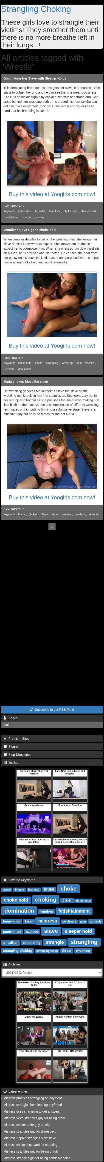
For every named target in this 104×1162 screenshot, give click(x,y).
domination (24, 211)
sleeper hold (88, 211)
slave (55, 514)
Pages (10, 718)
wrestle (39, 217)
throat (66, 951)
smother (10, 943)
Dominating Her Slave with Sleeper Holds (34, 78)
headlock (54, 211)
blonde (19, 889)
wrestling (67, 363)
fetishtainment (74, 911)
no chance (69, 921)
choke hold (70, 211)
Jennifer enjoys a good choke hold (29, 230)
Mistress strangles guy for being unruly (31, 1151)
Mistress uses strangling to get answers (31, 1111)
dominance (25, 369)
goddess (80, 514)
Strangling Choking (36, 9)
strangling (52, 363)
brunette (40, 211)
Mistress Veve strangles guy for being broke (34, 1118)
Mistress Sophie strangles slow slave (29, 1138)
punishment (12, 932)
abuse (7, 889)
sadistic (32, 932)
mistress (47, 920)
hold (79, 363)
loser (29, 921)
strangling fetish (47, 951)
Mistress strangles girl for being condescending (36, 1158)
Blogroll (11, 746)
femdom (9, 369)
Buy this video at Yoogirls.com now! (52, 194)
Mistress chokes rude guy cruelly (26, 1125)
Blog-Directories (17, 755)
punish (95, 921)
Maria (21, 514)
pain (83, 921)
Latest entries (15, 1091)
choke (38, 363)
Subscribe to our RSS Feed (52, 709)
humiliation (11, 217)
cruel (67, 900)
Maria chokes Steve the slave (25, 381)
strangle (26, 217)
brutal (49, 889)
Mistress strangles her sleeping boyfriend (32, 1105)
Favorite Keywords (19, 880)
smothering (31, 943)
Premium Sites (16, 738)
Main (6, 725)
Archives (12, 964)
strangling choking (17, 951)
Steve (44, 514)
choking (45, 899)
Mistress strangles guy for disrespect (29, 1131)
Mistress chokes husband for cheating (30, 1145)
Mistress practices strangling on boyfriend (33, 1098)
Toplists (11, 763)
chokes (33, 514)
